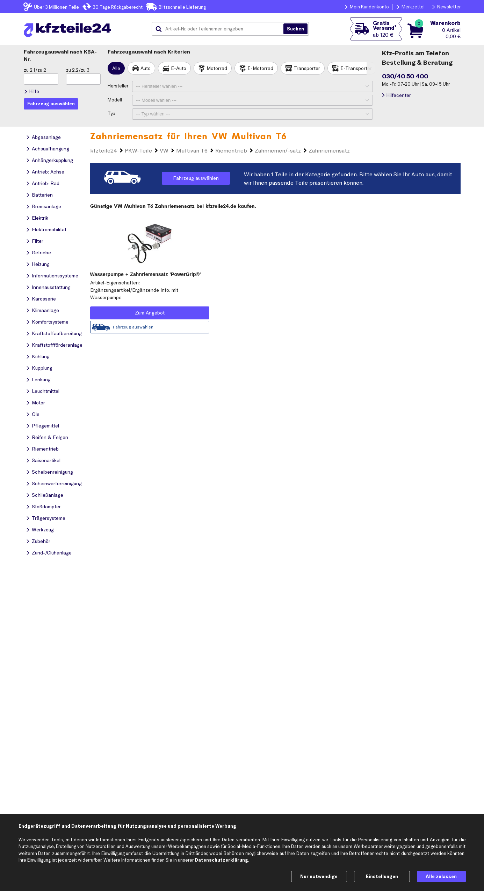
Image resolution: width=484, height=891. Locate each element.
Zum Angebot (150, 313)
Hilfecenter (398, 95)
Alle (116, 68)
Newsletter (449, 6)
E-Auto (178, 68)
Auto (145, 68)
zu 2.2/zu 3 (77, 70)
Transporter (307, 68)
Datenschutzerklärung (221, 860)
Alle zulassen (441, 876)
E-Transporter (356, 68)
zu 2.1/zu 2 (35, 70)
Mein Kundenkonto (369, 6)
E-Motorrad (260, 68)
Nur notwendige (319, 876)
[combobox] (220, 29)
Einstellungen (382, 876)
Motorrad (217, 68)
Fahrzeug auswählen (196, 178)
